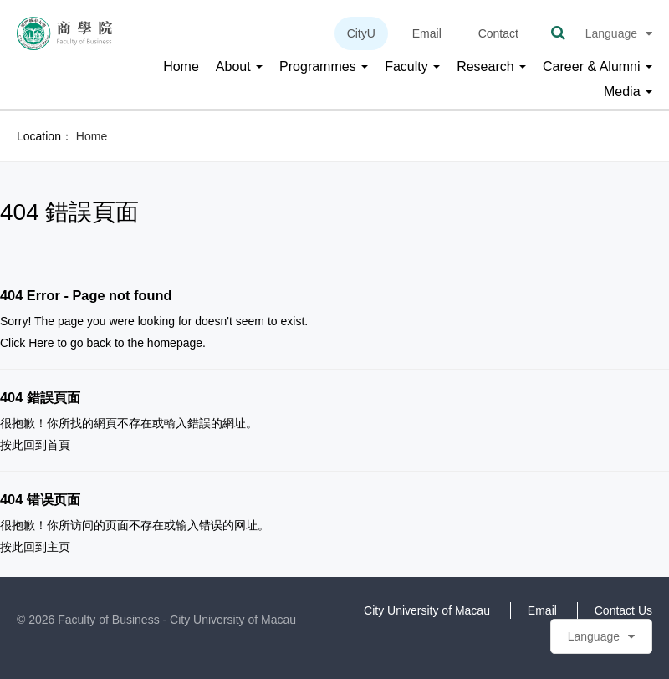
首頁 (58, 445)
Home (181, 66)
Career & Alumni (597, 66)
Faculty (412, 66)
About (239, 66)
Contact (498, 33)
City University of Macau (427, 610)
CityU (361, 33)
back (98, 343)
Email (427, 33)
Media (628, 91)
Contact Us (623, 610)
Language (618, 33)
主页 (58, 547)
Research (491, 66)
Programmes (323, 66)
